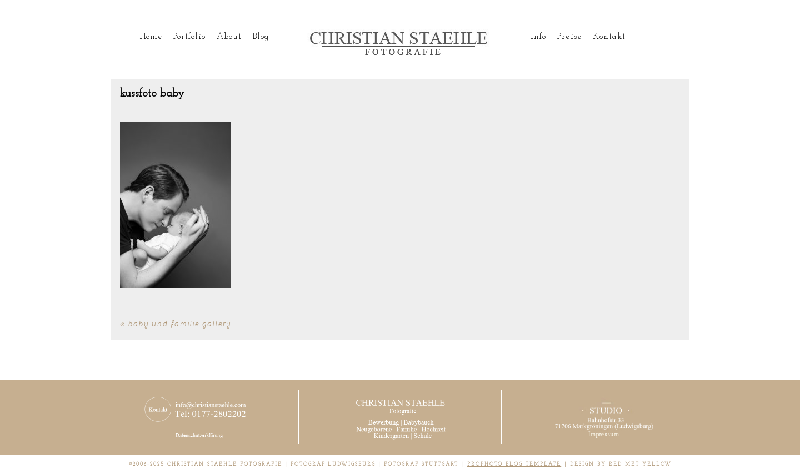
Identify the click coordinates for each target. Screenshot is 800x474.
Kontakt (609, 37)
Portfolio (189, 37)
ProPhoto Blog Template (514, 464)
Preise (569, 37)
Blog (261, 37)
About (229, 37)
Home (150, 37)
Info (538, 37)
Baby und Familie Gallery (179, 323)
